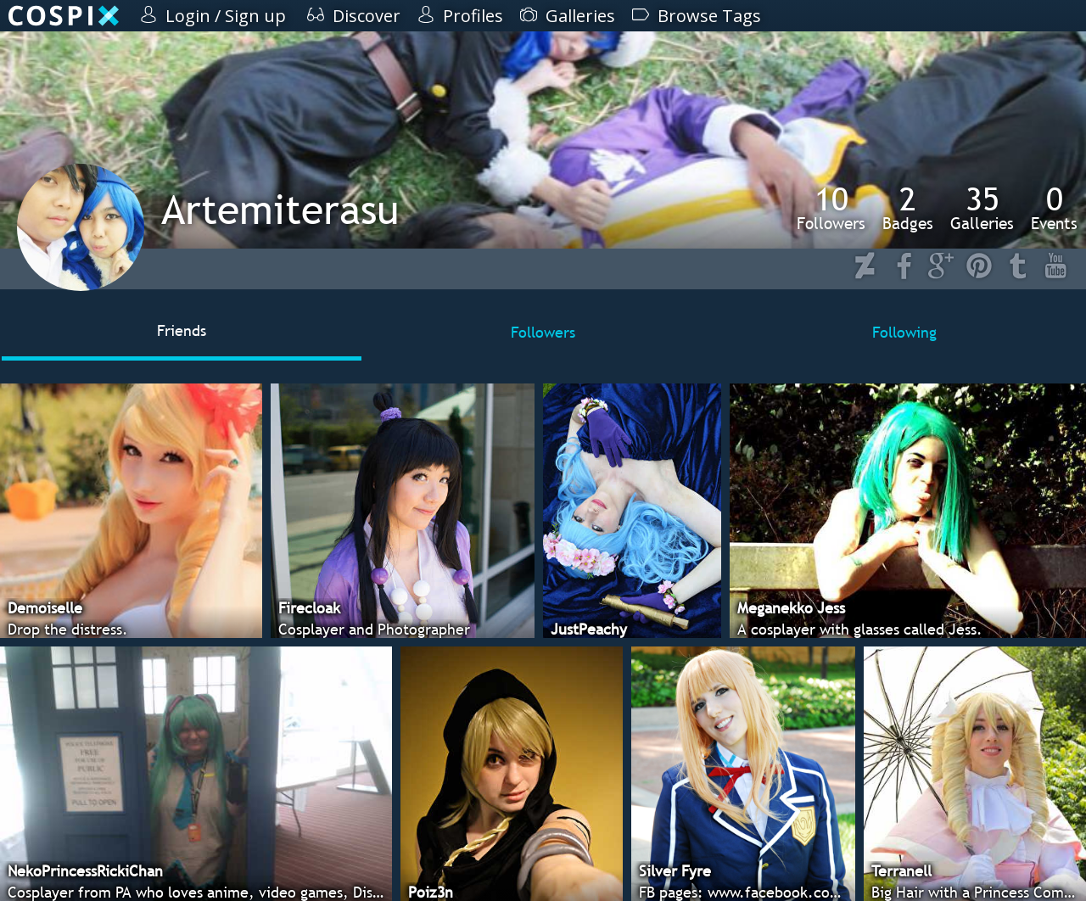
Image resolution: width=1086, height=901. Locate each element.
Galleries (982, 207)
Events (1054, 207)
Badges (907, 207)
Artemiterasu (280, 209)
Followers (831, 207)
